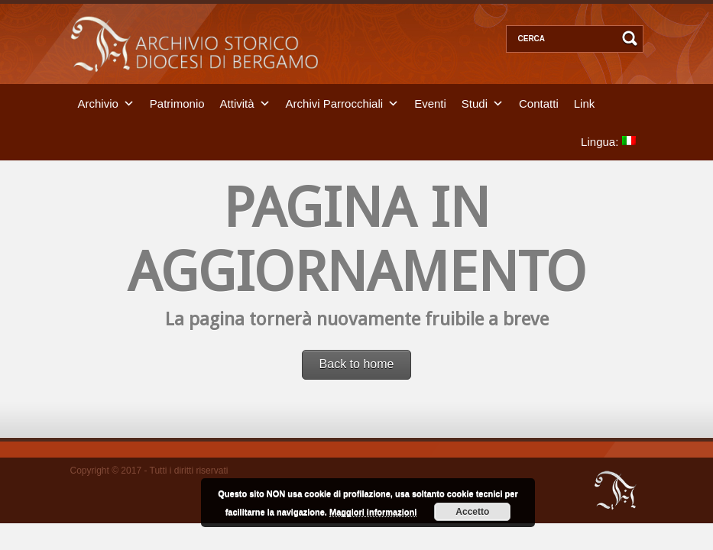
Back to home (356, 364)
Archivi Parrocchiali (335, 102)
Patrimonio (177, 102)
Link (584, 102)
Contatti (539, 102)
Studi (475, 102)
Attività (237, 102)
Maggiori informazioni (372, 511)
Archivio (98, 102)
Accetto (472, 511)
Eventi (430, 102)
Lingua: (608, 140)
